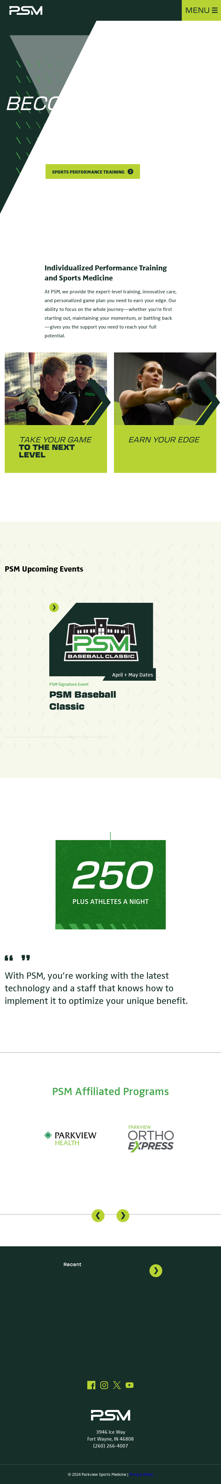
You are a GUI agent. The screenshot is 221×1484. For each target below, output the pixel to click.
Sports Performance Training (92, 171)
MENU (201, 10)
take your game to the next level (55, 447)
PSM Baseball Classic (82, 700)
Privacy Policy (141, 1474)
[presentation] (98, 1216)
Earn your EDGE (163, 440)
